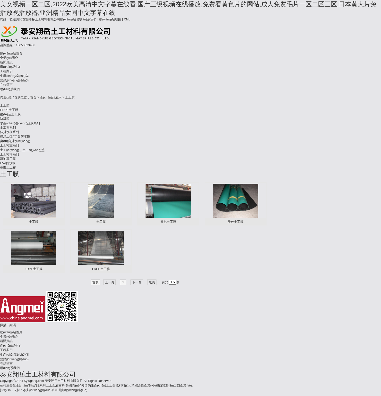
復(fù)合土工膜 (10, 114)
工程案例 (6, 71)
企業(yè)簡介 (9, 58)
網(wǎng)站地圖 (110, 19)
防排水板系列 (9, 132)
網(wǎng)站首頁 (11, 53)
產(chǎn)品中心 (11, 67)
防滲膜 (4, 118)
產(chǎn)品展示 (50, 97)
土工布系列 (8, 127)
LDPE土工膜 (34, 269)
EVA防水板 (8, 163)
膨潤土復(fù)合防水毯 (15, 136)
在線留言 (6, 85)
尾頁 (152, 282)
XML (127, 19)
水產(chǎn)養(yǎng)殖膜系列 (20, 123)
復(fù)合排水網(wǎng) (15, 141)
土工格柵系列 (9, 154)
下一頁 (136, 282)
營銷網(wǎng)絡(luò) (14, 80)
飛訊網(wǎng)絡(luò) (73, 390)
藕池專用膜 (8, 159)
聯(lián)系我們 (86, 19)
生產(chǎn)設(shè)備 (14, 76)
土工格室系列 (9, 145)
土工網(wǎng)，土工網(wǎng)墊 (22, 150)
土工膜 (70, 97)
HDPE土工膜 (9, 110)
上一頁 (109, 282)
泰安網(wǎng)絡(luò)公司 (40, 390)
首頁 (33, 97)
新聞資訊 (6, 62)
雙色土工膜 (168, 222)
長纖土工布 (8, 167)
